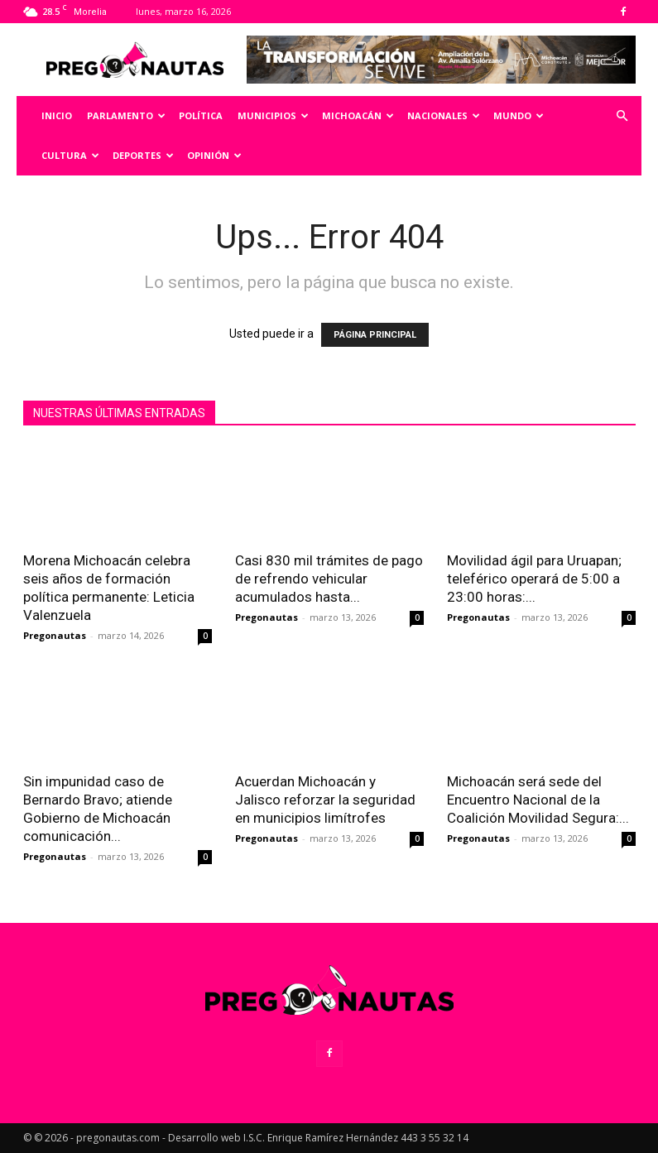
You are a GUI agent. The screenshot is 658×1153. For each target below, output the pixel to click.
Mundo (518, 115)
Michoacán (358, 115)
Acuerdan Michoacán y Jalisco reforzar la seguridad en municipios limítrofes (325, 799)
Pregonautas (54, 635)
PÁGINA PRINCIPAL (375, 334)
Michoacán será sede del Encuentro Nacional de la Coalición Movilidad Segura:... (538, 799)
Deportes (143, 155)
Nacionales (443, 115)
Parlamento (126, 115)
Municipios (273, 115)
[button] (621, 116)
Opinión (214, 155)
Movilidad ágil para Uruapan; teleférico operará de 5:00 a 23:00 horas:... (534, 578)
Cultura (70, 155)
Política (201, 115)
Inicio (56, 115)
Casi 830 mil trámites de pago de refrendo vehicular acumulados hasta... (329, 578)
